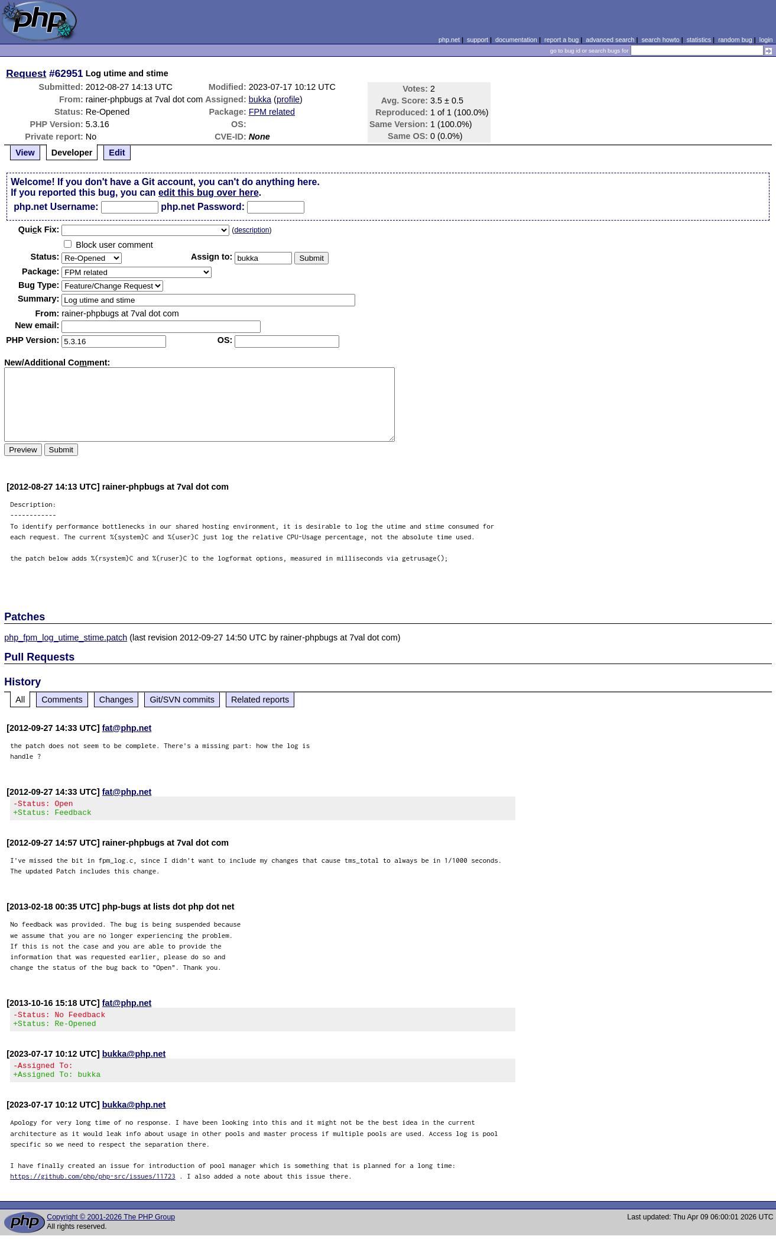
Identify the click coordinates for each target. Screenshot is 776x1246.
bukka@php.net (134, 1061)
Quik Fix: (39, 229)
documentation (516, 39)
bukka (260, 99)
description (251, 230)
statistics (699, 39)
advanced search (610, 39)
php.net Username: (56, 207)
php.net (449, 39)
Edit (117, 152)
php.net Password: (203, 207)
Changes (116, 699)
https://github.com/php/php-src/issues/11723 (93, 1186)
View (25, 152)
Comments (62, 699)
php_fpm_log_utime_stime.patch (65, 637)
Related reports (260, 699)
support (477, 39)
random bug (735, 39)
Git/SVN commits (182, 699)
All (20, 699)
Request (26, 73)
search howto (660, 39)
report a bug (561, 39)
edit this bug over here (208, 192)
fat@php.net (127, 728)
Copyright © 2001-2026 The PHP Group (111, 1228)
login (766, 39)
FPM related (272, 111)
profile (288, 99)
